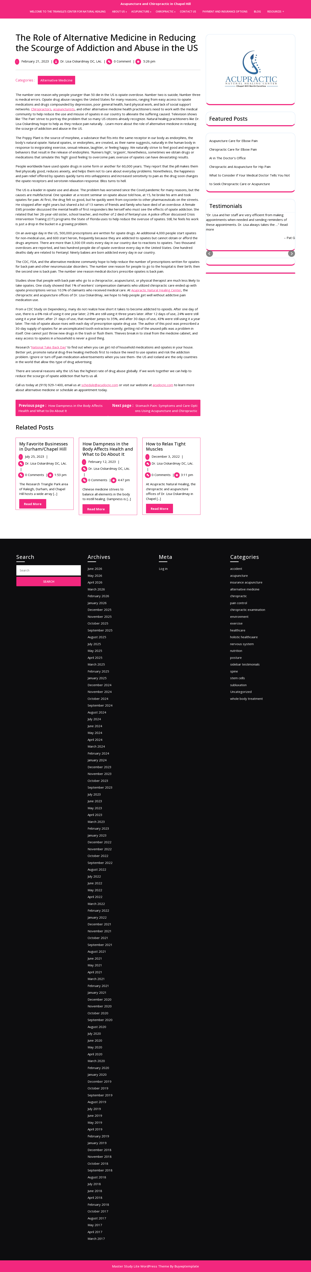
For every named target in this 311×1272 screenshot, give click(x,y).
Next (291, 254)
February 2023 (106, 853)
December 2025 (106, 710)
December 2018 (106, 1062)
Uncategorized (248, 764)
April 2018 (104, 1093)
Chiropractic (164, 11)
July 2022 (103, 884)
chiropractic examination (252, 710)
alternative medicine (57, 80)
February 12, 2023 (105, 461)
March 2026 (104, 697)
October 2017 (105, 1102)
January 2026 (105, 706)
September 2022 (107, 875)
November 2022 (106, 866)
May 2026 (103, 688)
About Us (118, 11)
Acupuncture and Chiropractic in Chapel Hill (156, 4)
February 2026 (106, 702)
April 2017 (104, 1115)
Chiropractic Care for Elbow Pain (233, 150)
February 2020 (106, 1009)
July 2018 (103, 1084)
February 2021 (106, 955)
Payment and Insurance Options (225, 11)
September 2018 (107, 1075)
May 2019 (103, 1044)
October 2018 (105, 1071)
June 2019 (103, 1040)
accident (245, 684)
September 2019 (107, 1026)
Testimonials (225, 206)
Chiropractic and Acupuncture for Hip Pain (240, 167)
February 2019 (106, 1053)
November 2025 (106, 715)
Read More (36, 505)
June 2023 (103, 835)
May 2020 (103, 995)
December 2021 (106, 915)
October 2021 (105, 924)
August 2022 (105, 880)
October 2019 (105, 1022)
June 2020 (103, 991)
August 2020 (105, 982)
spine (244, 750)
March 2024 (104, 799)
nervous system (249, 733)
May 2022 (103, 893)
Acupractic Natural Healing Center (157, 290)
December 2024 (106, 759)
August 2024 (105, 777)
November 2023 (106, 817)
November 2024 (106, 764)
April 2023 (104, 844)
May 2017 (103, 1111)
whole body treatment (252, 768)
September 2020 (107, 978)
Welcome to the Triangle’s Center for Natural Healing (68, 11)
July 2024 (103, 782)
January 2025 (105, 755)
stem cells (246, 755)
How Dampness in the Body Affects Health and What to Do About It (109, 449)
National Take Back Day (49, 347)
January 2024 (105, 808)
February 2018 (106, 1098)
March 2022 (104, 902)
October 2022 (105, 871)
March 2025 (104, 746)
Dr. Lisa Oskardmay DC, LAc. (82, 61)
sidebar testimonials (251, 746)
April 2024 (104, 795)
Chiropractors (42, 109)
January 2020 (105, 1013)
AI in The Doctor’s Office (227, 159)
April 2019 (104, 1049)
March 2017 (104, 1120)
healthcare (246, 724)
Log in (173, 684)
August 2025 (105, 728)
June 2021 (103, 937)
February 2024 (106, 804)
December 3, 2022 (168, 456)
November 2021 (106, 920)
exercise (245, 719)
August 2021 (105, 933)
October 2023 (105, 822)
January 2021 (105, 960)
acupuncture (247, 688)
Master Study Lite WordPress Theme (140, 1266)
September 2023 (107, 826)
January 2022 (105, 911)
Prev (209, 254)
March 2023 (104, 848)
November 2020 (106, 969)
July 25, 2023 (37, 456)
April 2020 (104, 1000)
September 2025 (107, 724)
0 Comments (37, 475)
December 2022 (106, 862)
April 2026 (104, 693)
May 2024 (103, 791)
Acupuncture (140, 11)
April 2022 (104, 897)
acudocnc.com (164, 385)
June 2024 (103, 786)
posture (245, 742)
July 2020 (103, 986)
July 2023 (103, 831)
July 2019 (103, 1035)
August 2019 (105, 1031)
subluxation (246, 759)
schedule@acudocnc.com (101, 385)
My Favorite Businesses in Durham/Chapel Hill (44, 446)
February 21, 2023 (36, 61)
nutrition (245, 737)
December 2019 (106, 1018)
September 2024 (107, 773)
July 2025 (103, 733)
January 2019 (105, 1058)
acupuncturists (65, 109)
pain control (246, 706)
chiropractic (246, 702)
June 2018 (103, 1089)
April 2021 (104, 946)
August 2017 (105, 1107)
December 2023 (106, 813)
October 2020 (105, 973)
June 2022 (103, 889)
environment (247, 715)
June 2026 (103, 684)
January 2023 (105, 857)
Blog (257, 11)
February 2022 (106, 906)
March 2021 (104, 951)
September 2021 (107, 929)
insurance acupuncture (251, 693)
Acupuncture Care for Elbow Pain (233, 141)
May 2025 (103, 737)
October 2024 (105, 768)
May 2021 (103, 942)
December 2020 (106, 964)
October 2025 (105, 719)
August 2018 (105, 1080)
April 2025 (104, 742)
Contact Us (188, 11)
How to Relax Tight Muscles (167, 446)
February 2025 (106, 750)
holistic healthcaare (250, 728)
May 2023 (103, 839)
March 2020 (104, 1004)
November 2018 (106, 1067)
